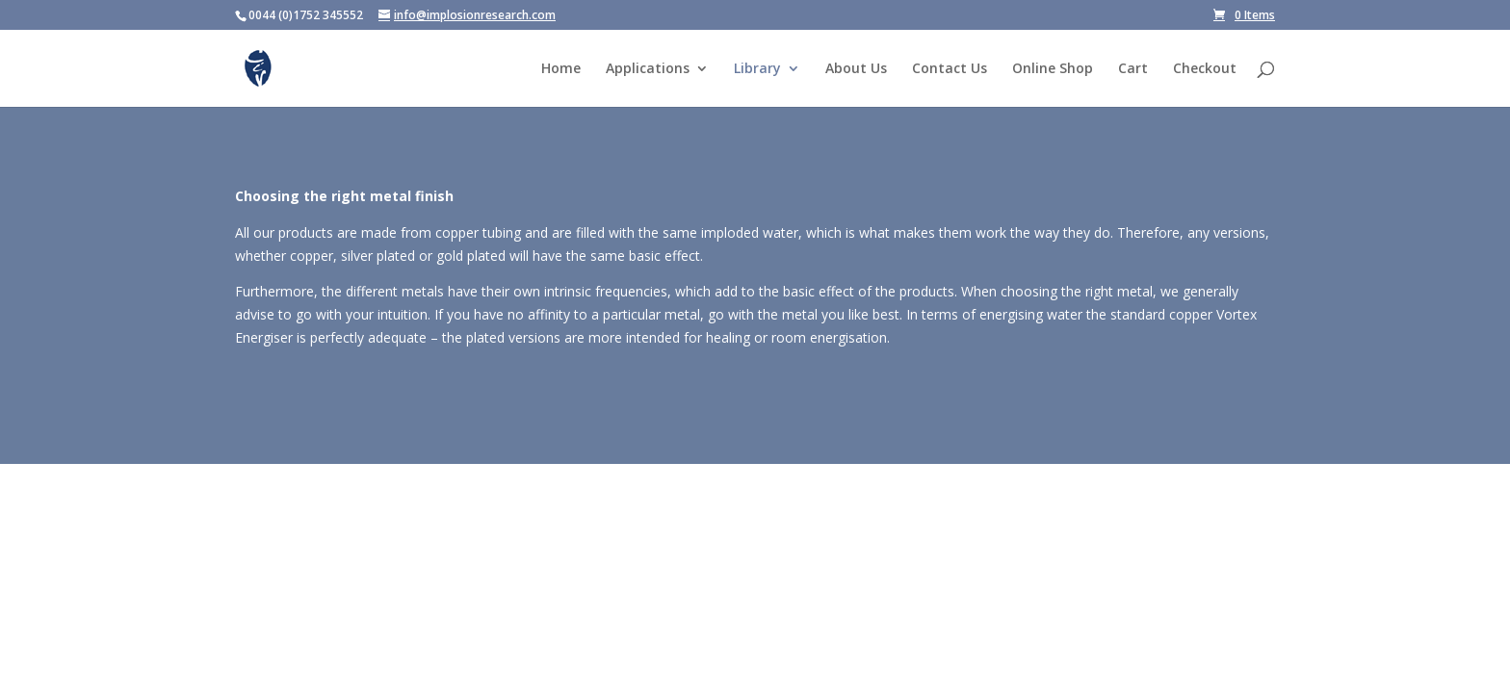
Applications (648, 69)
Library (757, 69)
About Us (856, 69)
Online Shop (1052, 69)
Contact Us (949, 69)
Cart (1133, 69)
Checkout (1205, 69)
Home (561, 69)
